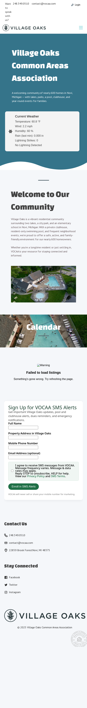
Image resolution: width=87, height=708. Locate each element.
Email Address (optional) (24, 453)
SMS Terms (58, 476)
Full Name (15, 423)
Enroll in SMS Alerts (23, 486)
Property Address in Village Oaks (29, 433)
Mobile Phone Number (23, 443)
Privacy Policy (36, 476)
